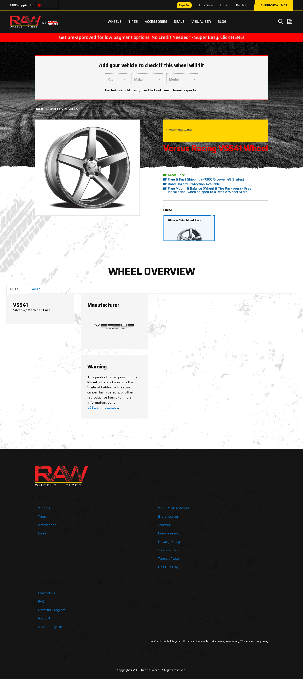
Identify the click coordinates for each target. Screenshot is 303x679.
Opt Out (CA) (168, 567)
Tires (133, 21)
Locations (206, 5)
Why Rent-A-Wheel (173, 508)
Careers (164, 525)
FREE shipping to (21, 5)
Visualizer (201, 21)
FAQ (41, 601)
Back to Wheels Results (56, 109)
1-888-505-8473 (274, 5)
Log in (224, 5)
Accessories (156, 21)
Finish (168, 210)
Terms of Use (168, 558)
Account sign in (50, 626)
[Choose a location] (39, 5)
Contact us (46, 593)
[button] (46, 167)
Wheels (115, 21)
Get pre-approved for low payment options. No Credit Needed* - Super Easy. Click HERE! (151, 37)
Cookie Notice (168, 550)
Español (184, 5)
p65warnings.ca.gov (102, 407)
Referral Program (51, 610)
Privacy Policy (169, 541)
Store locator (168, 516)
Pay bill (241, 5)
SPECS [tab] (36, 289)
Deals (179, 21)
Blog (222, 21)
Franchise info (169, 533)
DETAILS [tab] (17, 289)
